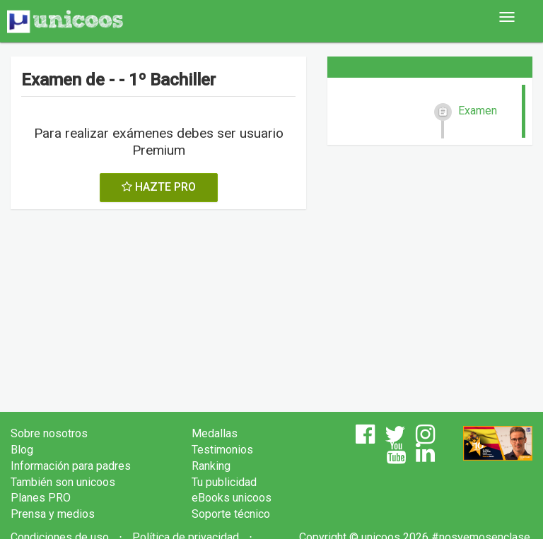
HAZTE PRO (159, 187)
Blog (22, 449)
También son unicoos (63, 482)
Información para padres (71, 466)
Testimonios (222, 449)
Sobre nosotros (49, 433)
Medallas (215, 433)
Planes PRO (41, 497)
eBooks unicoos (232, 497)
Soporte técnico (231, 514)
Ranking (211, 466)
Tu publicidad (224, 482)
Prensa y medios (53, 514)
